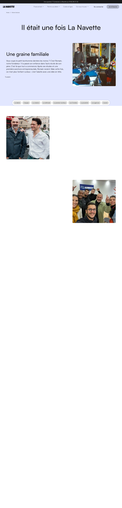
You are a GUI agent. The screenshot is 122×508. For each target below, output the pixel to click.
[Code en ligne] (68, 7)
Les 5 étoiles (73, 107)
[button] (39, 7)
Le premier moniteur (60, 107)
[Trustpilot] (7, 77)
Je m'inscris (113, 7)
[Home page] (9, 6)
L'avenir (105, 107)
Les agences (95, 107)
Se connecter (98, 7)
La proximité (84, 107)
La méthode (46, 107)
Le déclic (17, 107)
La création (35, 107)
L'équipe (26, 107)
